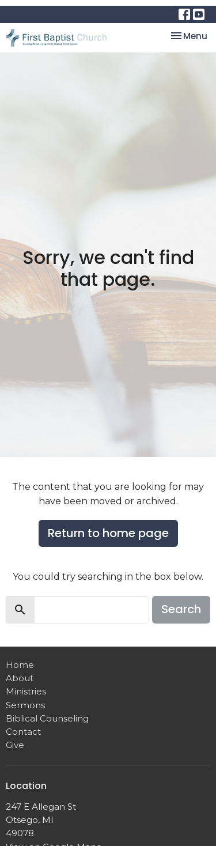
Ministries (26, 691)
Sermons (25, 705)
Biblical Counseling (47, 718)
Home (20, 664)
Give (15, 744)
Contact (23, 731)
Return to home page (108, 533)
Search (181, 609)
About (19, 678)
